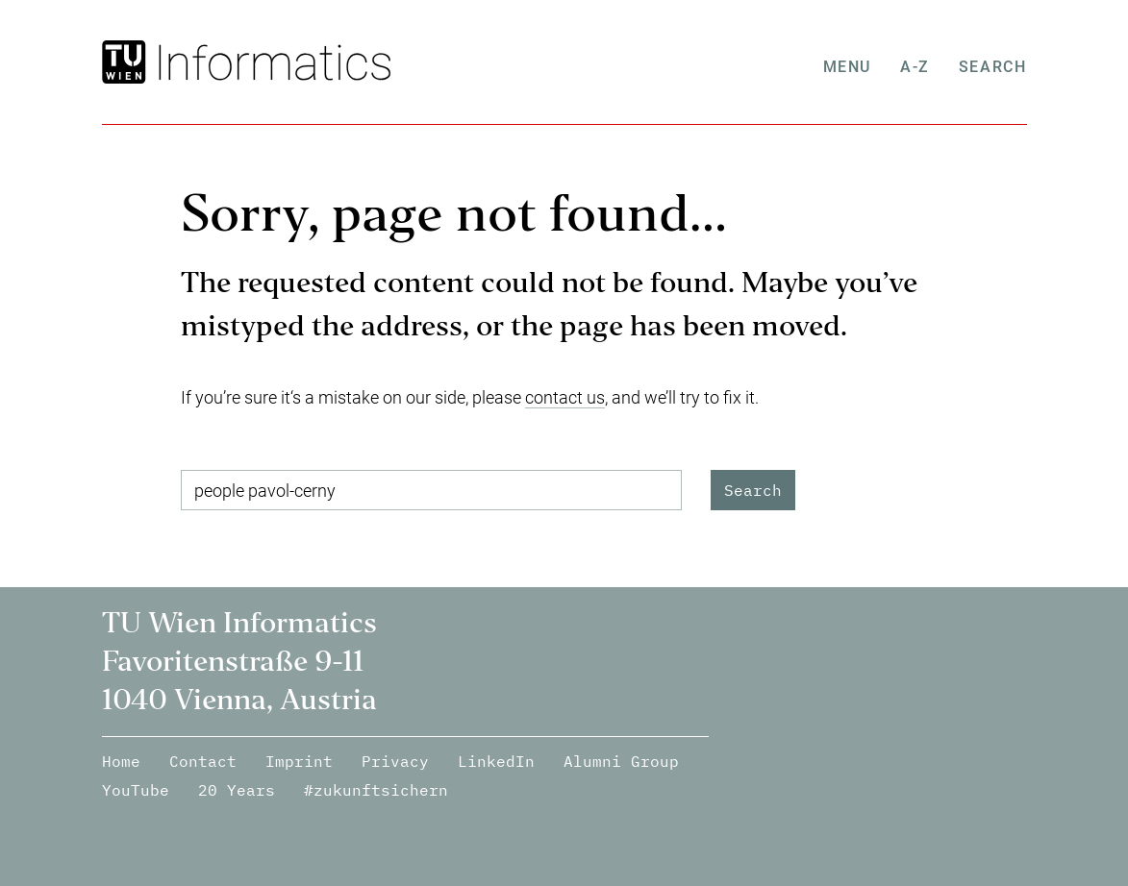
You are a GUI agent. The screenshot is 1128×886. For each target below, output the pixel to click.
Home (121, 761)
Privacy (395, 761)
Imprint (299, 761)
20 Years (236, 790)
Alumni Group (621, 761)
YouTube (135, 790)
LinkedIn (496, 761)
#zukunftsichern (376, 790)
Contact (203, 761)
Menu (847, 67)
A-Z (915, 67)
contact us (565, 397)
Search (993, 67)
